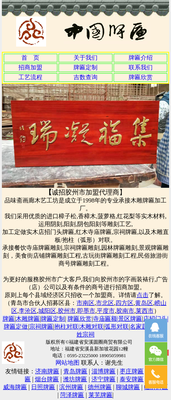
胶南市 (125, 311)
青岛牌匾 (75, 371)
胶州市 (67, 311)
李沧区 (28, 311)
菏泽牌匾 (72, 395)
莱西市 (145, 311)
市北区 (105, 303)
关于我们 (86, 57)
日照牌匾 (43, 387)
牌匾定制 (86, 67)
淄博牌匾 (104, 371)
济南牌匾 (47, 371)
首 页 (30, 57)
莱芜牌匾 (100, 395)
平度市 (106, 311)
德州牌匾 (100, 387)
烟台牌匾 (47, 379)
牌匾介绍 (141, 57)
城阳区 (47, 311)
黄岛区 (144, 303)
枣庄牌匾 (132, 371)
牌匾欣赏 (141, 77)
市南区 (85, 303)
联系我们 (141, 67)
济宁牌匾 (104, 379)
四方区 (125, 303)
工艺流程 (30, 77)
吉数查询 (86, 77)
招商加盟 (30, 67)
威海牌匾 (15, 387)
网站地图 (68, 362)
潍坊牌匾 (75, 379)
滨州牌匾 (71, 387)
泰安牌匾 (132, 379)
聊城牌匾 (128, 387)
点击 (142, 295)
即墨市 (86, 311)
